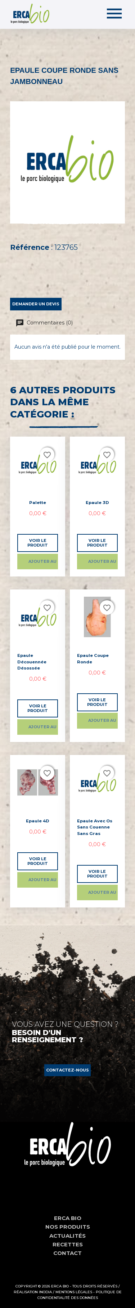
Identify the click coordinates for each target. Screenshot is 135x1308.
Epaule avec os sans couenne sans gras (94, 827)
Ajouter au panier (43, 561)
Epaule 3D (97, 502)
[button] (67, 1070)
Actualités (67, 1235)
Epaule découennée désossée (31, 662)
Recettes (68, 1244)
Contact (67, 1253)
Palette (37, 502)
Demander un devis (35, 303)
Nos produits (67, 1226)
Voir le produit (37, 543)
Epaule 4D (37, 820)
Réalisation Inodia (33, 1292)
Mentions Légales (73, 1292)
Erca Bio (67, 1218)
